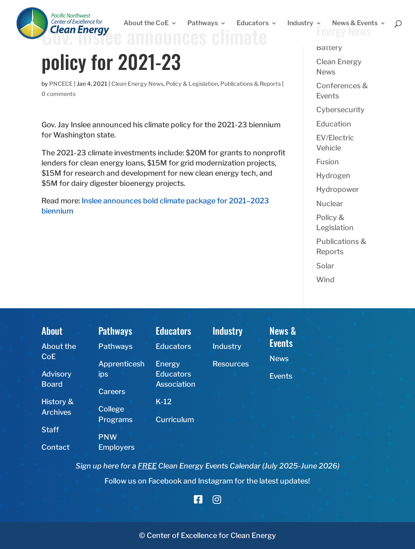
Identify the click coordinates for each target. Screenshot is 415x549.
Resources (231, 363)
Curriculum (175, 419)
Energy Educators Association (176, 373)
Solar (325, 265)
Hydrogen (333, 175)
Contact (55, 447)
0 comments (58, 93)
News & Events (355, 23)
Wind (325, 279)
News (279, 358)
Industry (300, 23)
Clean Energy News (137, 83)
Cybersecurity (340, 109)
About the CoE (146, 23)
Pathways (202, 23)
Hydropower (337, 189)
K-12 (164, 401)
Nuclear (329, 203)
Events (280, 376)
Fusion (327, 161)
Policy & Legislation (192, 83)
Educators (253, 23)
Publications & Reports (250, 83)
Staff (50, 429)
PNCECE (61, 83)
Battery (329, 47)
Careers (111, 391)
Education (333, 124)
